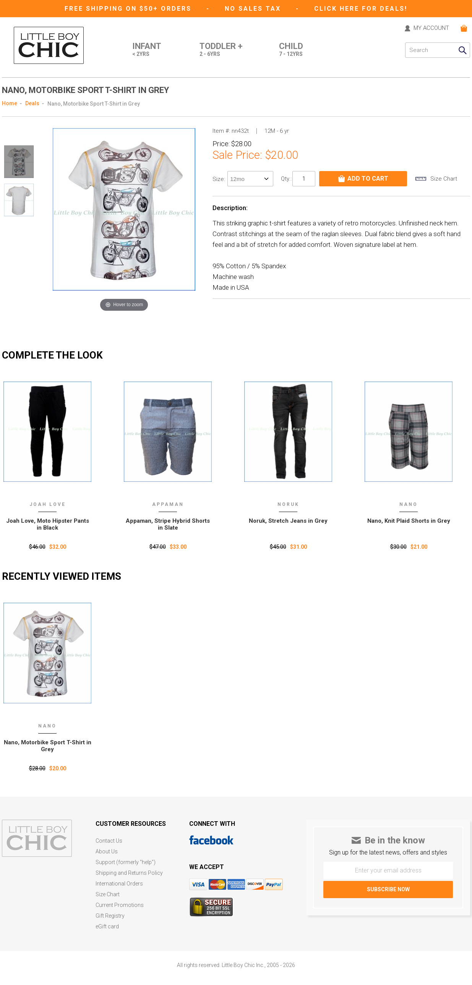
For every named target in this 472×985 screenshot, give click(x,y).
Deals (32, 103)
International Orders (119, 883)
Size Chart (108, 894)
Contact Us (109, 840)
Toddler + (221, 50)
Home (9, 103)
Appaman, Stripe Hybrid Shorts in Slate (168, 524)
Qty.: (286, 178)
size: (219, 179)
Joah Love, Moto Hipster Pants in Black (47, 524)
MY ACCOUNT (431, 28)
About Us (107, 851)
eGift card (107, 926)
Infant (146, 50)
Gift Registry (110, 915)
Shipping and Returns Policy (129, 873)
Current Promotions (120, 905)
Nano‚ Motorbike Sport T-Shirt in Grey (47, 746)
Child (291, 50)
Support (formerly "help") (126, 862)
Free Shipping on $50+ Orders (129, 8)
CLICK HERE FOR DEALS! (360, 8)
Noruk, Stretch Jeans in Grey (288, 520)
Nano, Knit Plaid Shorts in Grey (408, 520)
